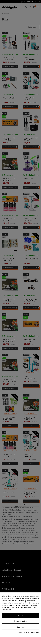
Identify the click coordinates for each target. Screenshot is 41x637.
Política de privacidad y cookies (28, 632)
